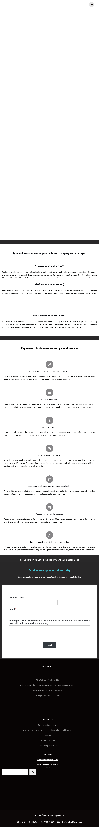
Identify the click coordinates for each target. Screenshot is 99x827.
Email (12, 609)
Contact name (16, 597)
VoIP (65, 278)
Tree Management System (47, 760)
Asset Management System (47, 765)
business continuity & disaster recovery (27, 491)
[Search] (32, 772)
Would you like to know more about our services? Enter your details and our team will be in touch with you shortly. (49, 622)
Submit (49, 645)
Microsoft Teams (25, 278)
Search (47, 768)
